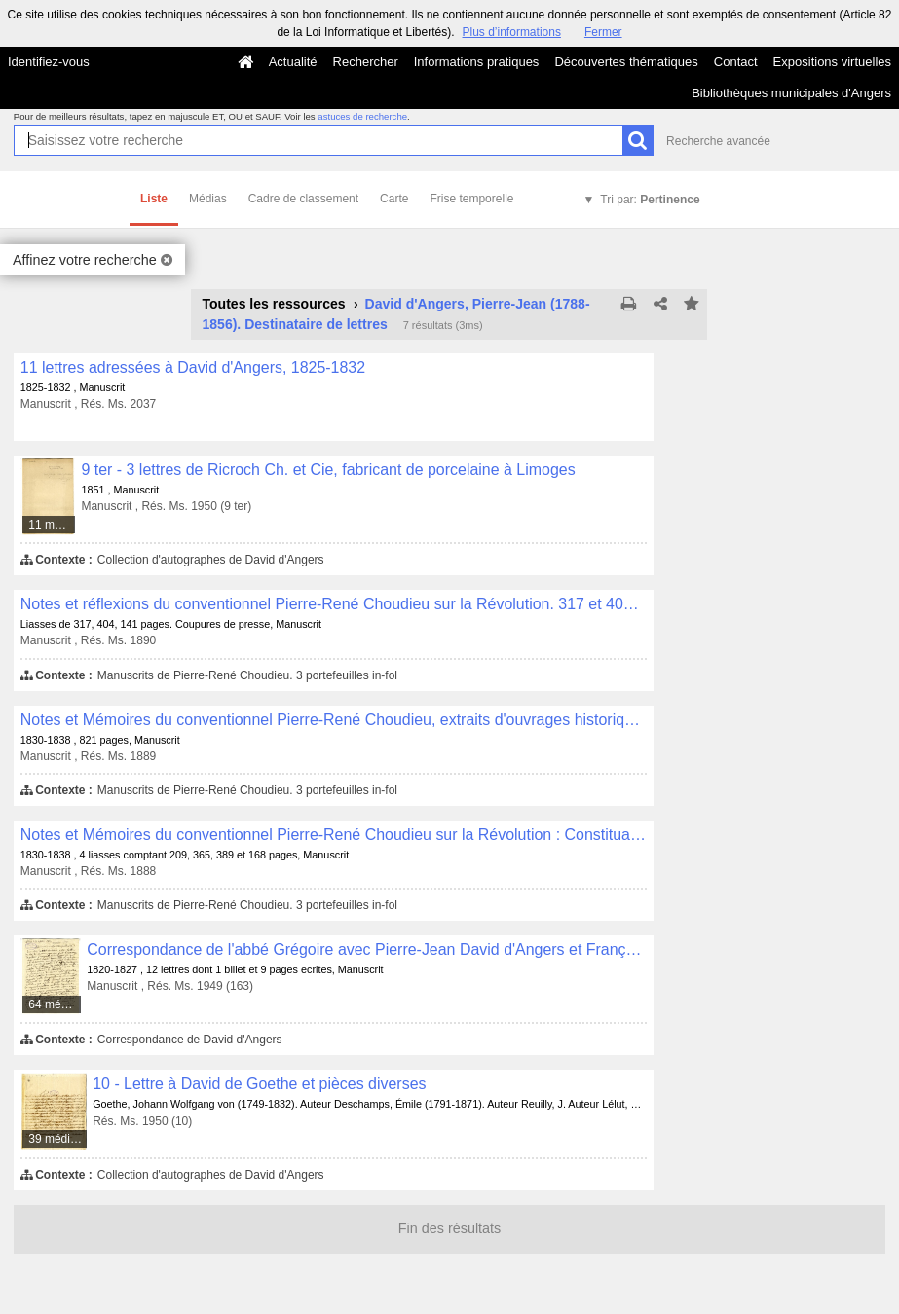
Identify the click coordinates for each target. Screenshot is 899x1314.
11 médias (52, 524)
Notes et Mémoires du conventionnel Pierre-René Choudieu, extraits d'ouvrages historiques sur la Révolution (333, 720)
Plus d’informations (512, 32)
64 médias (55, 1004)
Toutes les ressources (273, 303)
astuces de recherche (362, 116)
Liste (154, 198)
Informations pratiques (477, 62)
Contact (736, 62)
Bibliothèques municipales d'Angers (791, 93)
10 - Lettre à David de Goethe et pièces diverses (259, 1084)
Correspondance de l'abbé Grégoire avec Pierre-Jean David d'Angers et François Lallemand (367, 949)
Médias (208, 198)
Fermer (603, 32)
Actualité (293, 62)
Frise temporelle (471, 198)
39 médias (55, 1139)
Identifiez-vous (49, 62)
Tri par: (649, 199)
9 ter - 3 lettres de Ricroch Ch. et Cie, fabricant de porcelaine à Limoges (328, 469)
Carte (394, 198)
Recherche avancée (718, 141)
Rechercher (365, 62)
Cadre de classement (303, 198)
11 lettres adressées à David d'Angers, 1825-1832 (192, 367)
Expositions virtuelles (832, 62)
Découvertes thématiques (625, 62)
